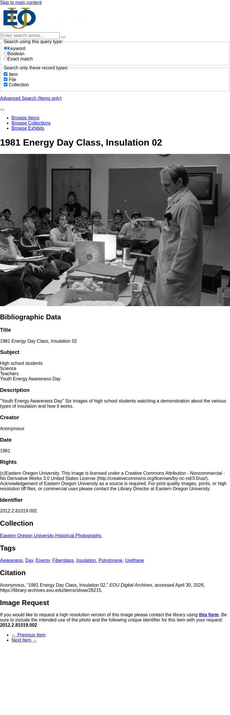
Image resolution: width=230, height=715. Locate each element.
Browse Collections (31, 123)
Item (13, 74)
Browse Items (25, 117)
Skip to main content (21, 2)
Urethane (134, 560)
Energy (43, 560)
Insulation (86, 560)
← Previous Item (28, 634)
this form (208, 614)
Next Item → (24, 640)
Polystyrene (110, 560)
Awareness (11, 560)
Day (29, 560)
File (12, 79)
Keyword (14, 48)
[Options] (63, 37)
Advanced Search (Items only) (31, 98)
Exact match (18, 58)
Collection (19, 84)
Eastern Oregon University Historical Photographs (50, 535)
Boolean (14, 53)
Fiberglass (63, 560)
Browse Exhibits (28, 128)
